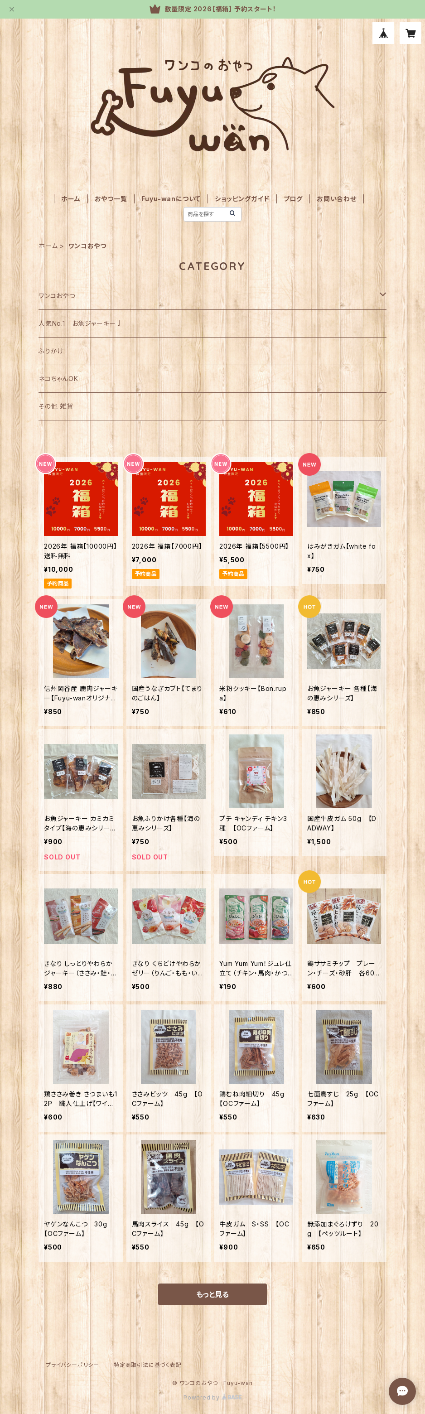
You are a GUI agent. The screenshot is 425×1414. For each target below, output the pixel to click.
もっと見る (212, 1294)
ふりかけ (51, 351)
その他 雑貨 (56, 406)
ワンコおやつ (57, 295)
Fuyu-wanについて (171, 199)
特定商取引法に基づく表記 (148, 1364)
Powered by (212, 1397)
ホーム (70, 199)
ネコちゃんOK (58, 378)
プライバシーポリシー (72, 1364)
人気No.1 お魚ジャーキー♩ (81, 323)
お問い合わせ (337, 199)
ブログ (293, 199)
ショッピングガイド (242, 199)
